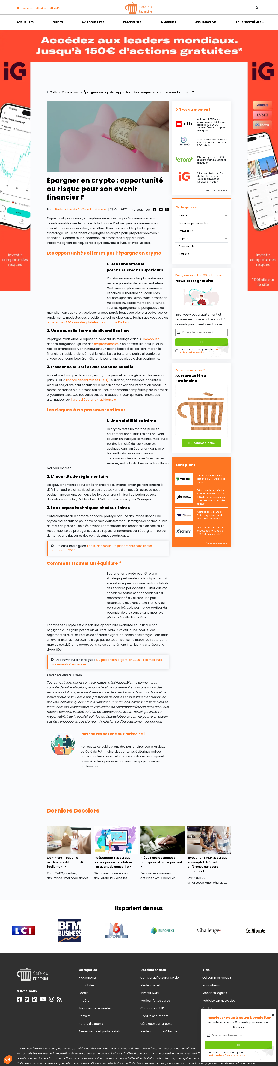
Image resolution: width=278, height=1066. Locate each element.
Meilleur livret (150, 985)
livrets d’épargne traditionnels (93, 399)
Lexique (42, 8)
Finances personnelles (203, 223)
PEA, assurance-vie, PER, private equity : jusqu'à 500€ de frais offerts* (210, 531)
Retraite (203, 254)
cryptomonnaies (106, 344)
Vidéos (56, 8)
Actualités (25, 22)
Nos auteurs (211, 985)
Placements (132, 22)
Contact (208, 1008)
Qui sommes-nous (201, 443)
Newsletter (25, 8)
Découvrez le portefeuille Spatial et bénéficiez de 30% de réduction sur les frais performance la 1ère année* (211, 497)
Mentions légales (214, 993)
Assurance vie (205, 22)
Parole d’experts (91, 1024)
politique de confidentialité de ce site (202, 351)
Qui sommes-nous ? (217, 977)
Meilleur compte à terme (159, 1031)
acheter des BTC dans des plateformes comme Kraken (88, 322)
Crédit (203, 215)
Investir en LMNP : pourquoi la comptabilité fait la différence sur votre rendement (208, 864)
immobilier (151, 339)
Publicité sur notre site (218, 1000)
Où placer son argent (156, 1024)
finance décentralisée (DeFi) (87, 380)
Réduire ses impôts (154, 1016)
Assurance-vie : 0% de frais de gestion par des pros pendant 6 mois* (210, 515)
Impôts (203, 238)
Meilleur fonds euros (155, 1000)
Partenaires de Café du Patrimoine (80, 209)
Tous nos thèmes (248, 22)
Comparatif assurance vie (159, 977)
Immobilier (168, 22)
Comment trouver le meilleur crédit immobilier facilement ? (66, 862)
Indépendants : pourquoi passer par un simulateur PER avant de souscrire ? (113, 862)
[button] (7, 1059)
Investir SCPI (149, 993)
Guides (58, 22)
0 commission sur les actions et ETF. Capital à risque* (211, 479)
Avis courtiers (93, 22)
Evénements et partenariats (100, 1031)
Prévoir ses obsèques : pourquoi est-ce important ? (161, 862)
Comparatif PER (152, 1008)
